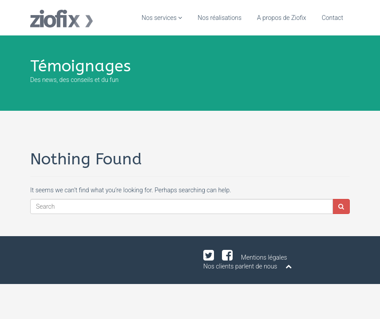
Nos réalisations (219, 17)
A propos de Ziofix (281, 17)
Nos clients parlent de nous (240, 266)
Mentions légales (264, 257)
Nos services (162, 17)
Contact (332, 17)
